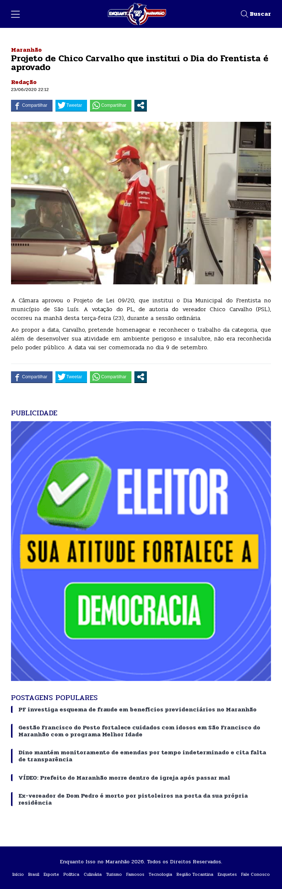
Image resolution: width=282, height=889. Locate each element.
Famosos (135, 874)
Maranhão (26, 49)
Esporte (51, 874)
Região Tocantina (195, 874)
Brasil (33, 874)
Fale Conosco (255, 874)
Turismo (114, 874)
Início (18, 874)
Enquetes (227, 874)
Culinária (93, 874)
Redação (24, 82)
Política (71, 874)
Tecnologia (160, 874)
